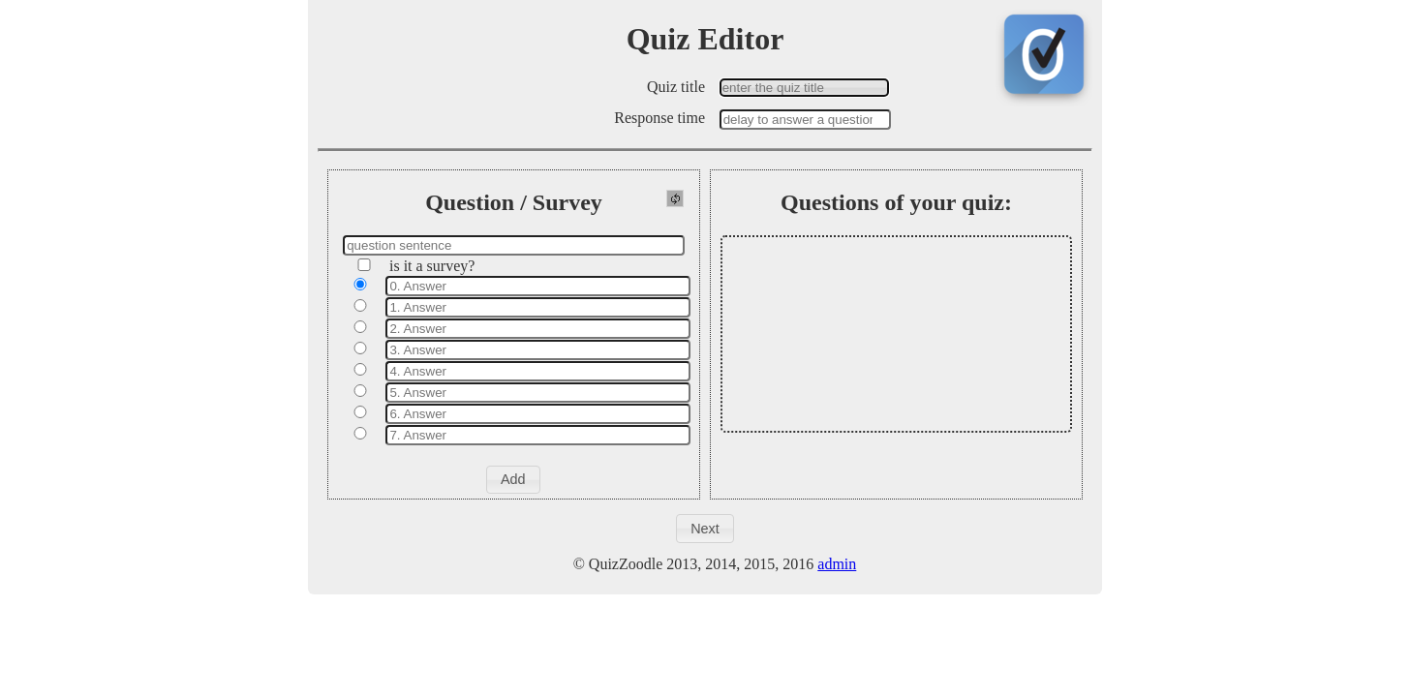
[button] (513, 480)
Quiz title (676, 86)
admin (836, 564)
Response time (659, 117)
